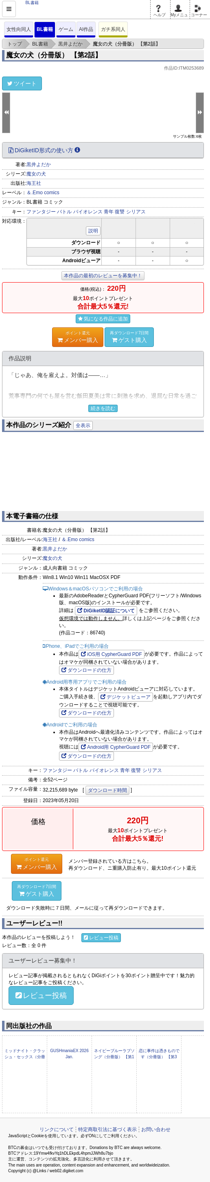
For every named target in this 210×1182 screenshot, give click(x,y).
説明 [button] (93, 231)
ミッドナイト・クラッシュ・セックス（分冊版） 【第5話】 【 (24, 1056)
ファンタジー (41, 212)
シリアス (136, 212)
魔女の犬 (36, 174)
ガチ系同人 (113, 29)
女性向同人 (19, 29)
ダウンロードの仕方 (86, 670)
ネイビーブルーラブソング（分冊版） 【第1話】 (114, 1056)
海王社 (33, 183)
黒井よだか (38, 164)
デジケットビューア (126, 697)
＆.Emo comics (42, 192)
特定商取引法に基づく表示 (107, 1129)
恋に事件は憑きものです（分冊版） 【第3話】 (159, 1056)
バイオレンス (88, 212)
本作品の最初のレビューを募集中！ (103, 276)
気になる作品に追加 (103, 319)
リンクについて (56, 1129)
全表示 (83, 425)
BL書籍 (45, 29)
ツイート (22, 83)
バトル (64, 212)
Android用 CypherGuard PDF (116, 747)
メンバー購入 (77, 336)
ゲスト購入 (129, 336)
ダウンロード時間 (107, 790)
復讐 (120, 212)
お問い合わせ (156, 1129)
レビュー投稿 (101, 938)
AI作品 (86, 29)
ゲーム (66, 29)
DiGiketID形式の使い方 (44, 150)
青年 (109, 212)
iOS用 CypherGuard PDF (111, 654)
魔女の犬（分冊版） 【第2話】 (54, 55)
